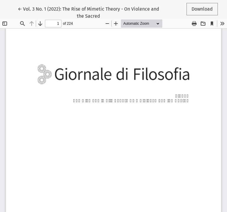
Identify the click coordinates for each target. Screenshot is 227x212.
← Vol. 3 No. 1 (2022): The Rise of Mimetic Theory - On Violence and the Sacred (88, 12)
